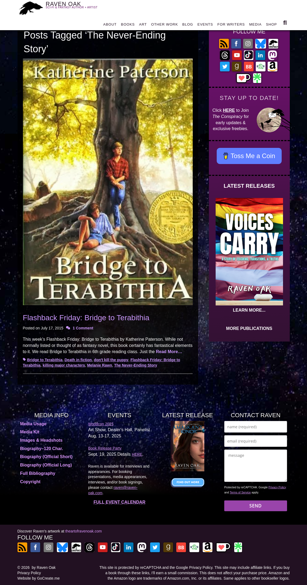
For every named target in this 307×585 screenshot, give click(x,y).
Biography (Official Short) (46, 456)
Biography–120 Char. (41, 448)
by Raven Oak (44, 567)
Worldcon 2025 (100, 424)
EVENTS (205, 25)
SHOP (271, 25)
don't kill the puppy (111, 360)
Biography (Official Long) (46, 465)
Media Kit (29, 432)
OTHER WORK (164, 25)
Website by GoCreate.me (39, 578)
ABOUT (110, 25)
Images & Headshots (41, 440)
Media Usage (33, 424)
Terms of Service (240, 492)
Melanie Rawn (99, 365)
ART (143, 25)
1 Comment (83, 328)
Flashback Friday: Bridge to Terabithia (86, 318)
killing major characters (64, 365)
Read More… (169, 351)
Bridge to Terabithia (45, 360)
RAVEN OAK (75, 7)
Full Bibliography (38, 473)
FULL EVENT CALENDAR (120, 502)
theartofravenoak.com (83, 531)
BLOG (187, 25)
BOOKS (128, 25)
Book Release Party (105, 448)
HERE (229, 110)
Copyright (30, 481)
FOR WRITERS (231, 25)
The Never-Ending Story (135, 365)
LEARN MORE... (249, 310)
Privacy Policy (277, 487)
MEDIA (255, 25)
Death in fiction (78, 360)
